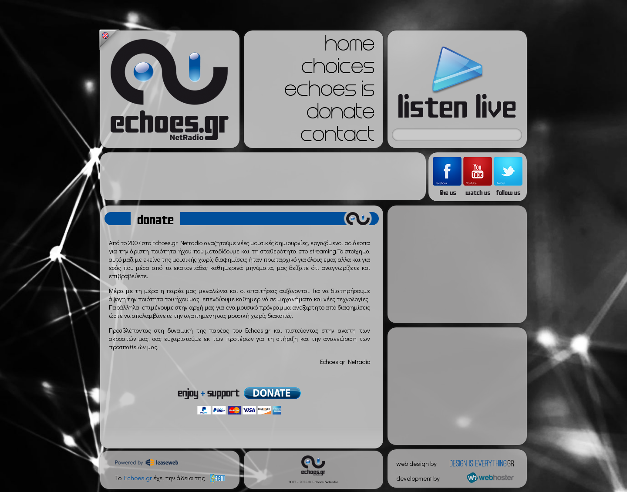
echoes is (329, 91)
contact (337, 137)
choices (337, 69)
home (349, 46)
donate (340, 114)
